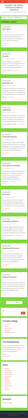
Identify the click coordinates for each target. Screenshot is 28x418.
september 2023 (8, 385)
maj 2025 (6, 378)
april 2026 (6, 368)
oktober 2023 (7, 384)
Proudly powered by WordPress (8, 413)
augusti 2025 (7, 376)
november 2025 (8, 370)
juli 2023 (6, 387)
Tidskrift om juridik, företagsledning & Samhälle (14, 7)
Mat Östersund (18, 17)
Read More (6, 43)
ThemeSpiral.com (15, 415)
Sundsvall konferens (9, 137)
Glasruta (10, 17)
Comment (4, 45)
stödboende (6, 110)
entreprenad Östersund (10, 248)
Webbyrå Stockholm (9, 277)
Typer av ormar (6, 356)
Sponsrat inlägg (6, 26)
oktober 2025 (7, 372)
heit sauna (6, 194)
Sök (4, 310)
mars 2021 (7, 389)
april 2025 (6, 380)
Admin (3, 32)
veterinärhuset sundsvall (11, 165)
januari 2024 (7, 382)
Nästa (17, 302)
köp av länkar (16, 349)
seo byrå (22, 347)
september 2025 (8, 374)
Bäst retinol (4, 17)
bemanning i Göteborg (10, 221)
